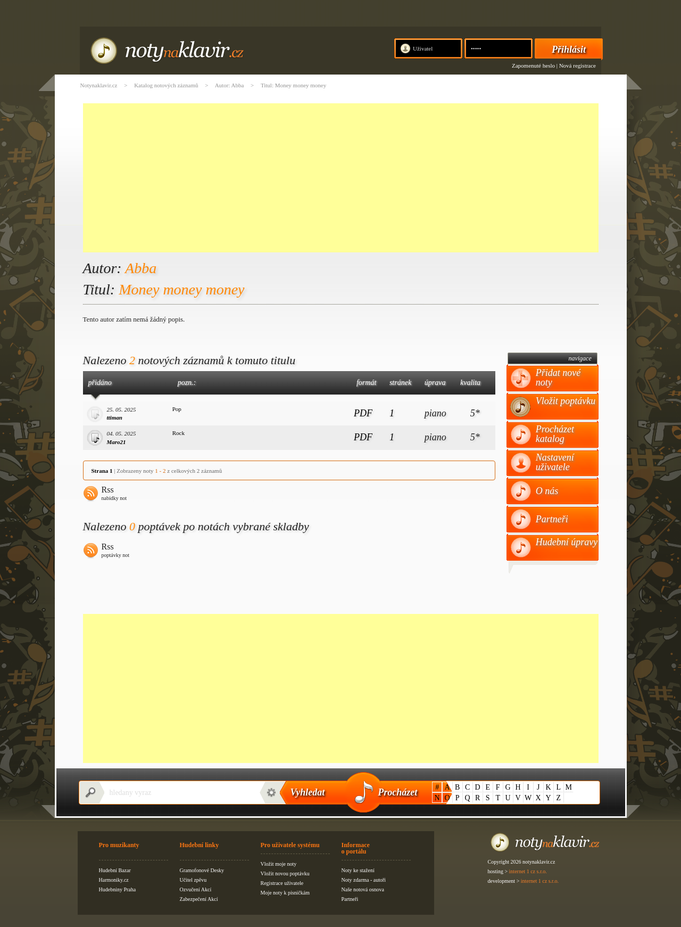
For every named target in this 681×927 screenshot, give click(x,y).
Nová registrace (577, 65)
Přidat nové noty (558, 377)
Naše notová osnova (363, 889)
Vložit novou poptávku (285, 873)
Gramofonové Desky (202, 870)
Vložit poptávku (565, 401)
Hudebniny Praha (117, 889)
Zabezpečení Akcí (199, 899)
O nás (547, 491)
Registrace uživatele (282, 883)
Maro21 (116, 442)
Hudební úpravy (566, 542)
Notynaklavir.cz (99, 85)
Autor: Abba (229, 85)
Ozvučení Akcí (196, 889)
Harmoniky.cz (114, 880)
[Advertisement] (341, 177)
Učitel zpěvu (193, 880)
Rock (178, 433)
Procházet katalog (555, 434)
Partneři (552, 519)
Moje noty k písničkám (285, 893)
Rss (114, 494)
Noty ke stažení (358, 870)
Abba (140, 268)
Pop (176, 409)
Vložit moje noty (279, 864)
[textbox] (178, 792)
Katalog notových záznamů (166, 85)
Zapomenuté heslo (533, 65)
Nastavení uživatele (555, 462)
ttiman (114, 417)
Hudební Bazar (115, 870)
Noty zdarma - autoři (364, 880)
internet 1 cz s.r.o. (528, 871)
